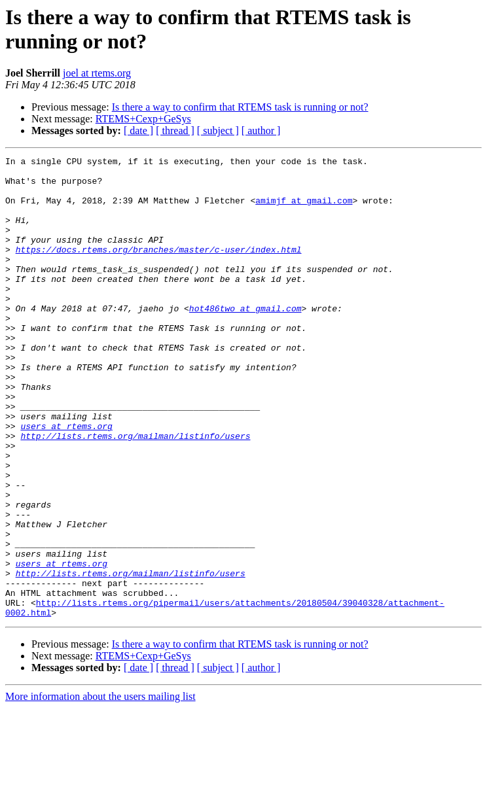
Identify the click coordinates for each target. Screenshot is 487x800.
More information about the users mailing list (100, 788)
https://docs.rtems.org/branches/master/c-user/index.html (159, 269)
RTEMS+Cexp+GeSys (143, 118)
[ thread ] (175, 130)
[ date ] (138, 130)
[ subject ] (218, 130)
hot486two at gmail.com (245, 339)
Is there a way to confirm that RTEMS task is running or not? (240, 107)
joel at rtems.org (97, 72)
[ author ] (261, 130)
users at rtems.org (66, 481)
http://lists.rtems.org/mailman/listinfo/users (135, 492)
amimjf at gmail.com (303, 210)
